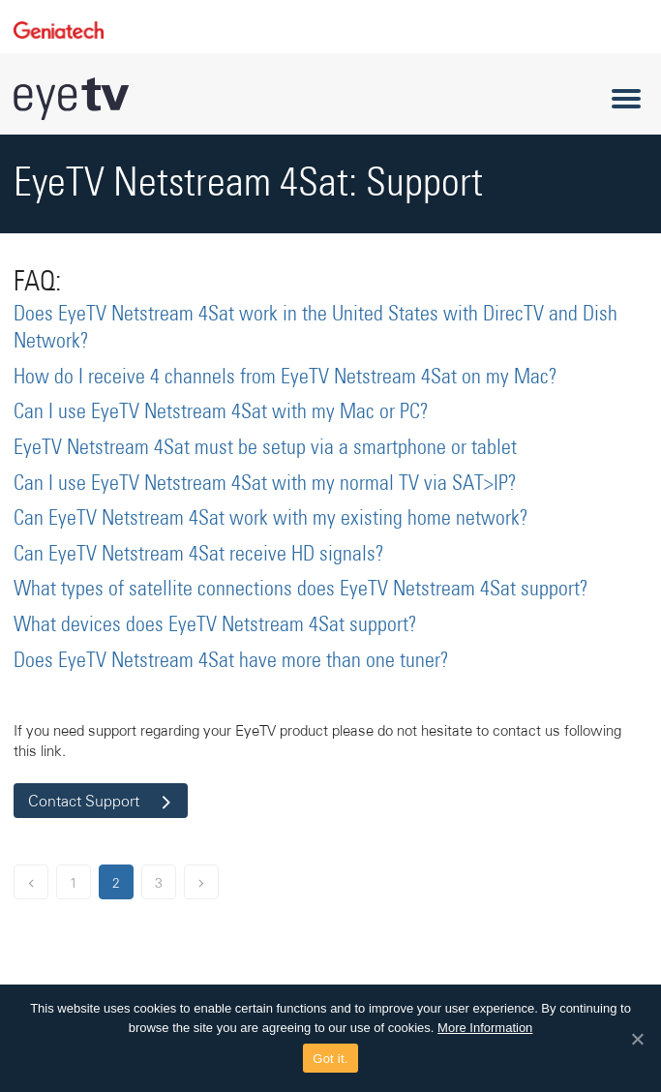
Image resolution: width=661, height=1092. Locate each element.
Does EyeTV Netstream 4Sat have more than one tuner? (231, 661)
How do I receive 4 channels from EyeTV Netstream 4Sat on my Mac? (285, 377)
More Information (484, 1027)
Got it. (330, 1058)
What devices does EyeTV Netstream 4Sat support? (215, 625)
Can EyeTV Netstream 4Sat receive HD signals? (199, 554)
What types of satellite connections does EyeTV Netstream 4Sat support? (301, 589)
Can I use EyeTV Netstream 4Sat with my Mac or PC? (221, 412)
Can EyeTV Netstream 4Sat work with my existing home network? (271, 519)
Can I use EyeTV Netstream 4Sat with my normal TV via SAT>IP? (265, 484)
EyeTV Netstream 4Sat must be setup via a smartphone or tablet (265, 448)
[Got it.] (636, 1038)
